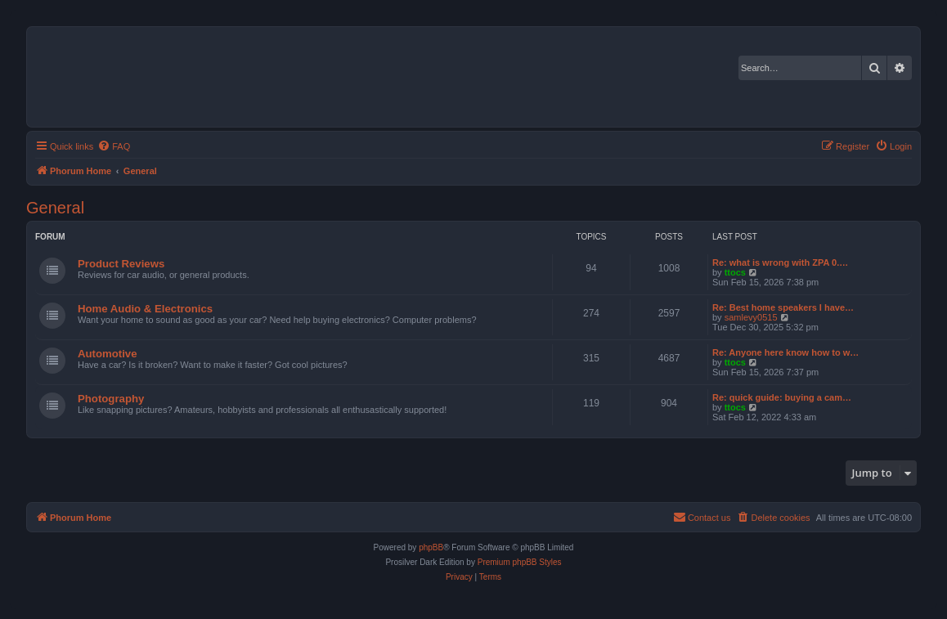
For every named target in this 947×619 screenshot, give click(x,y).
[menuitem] (113, 146)
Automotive (107, 354)
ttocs (735, 272)
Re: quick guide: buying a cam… (781, 397)
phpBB (431, 547)
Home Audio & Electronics (145, 309)
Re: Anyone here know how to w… (785, 352)
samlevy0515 (751, 317)
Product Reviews (121, 264)
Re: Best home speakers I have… (783, 307)
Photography (111, 398)
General (55, 208)
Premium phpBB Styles (520, 562)
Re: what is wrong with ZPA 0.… (780, 262)
